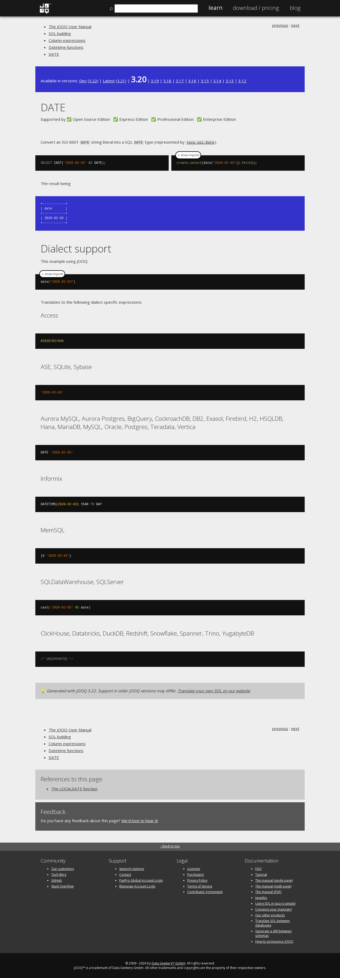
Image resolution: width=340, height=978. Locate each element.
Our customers (62, 868)
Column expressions (67, 40)
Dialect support (76, 248)
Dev (83, 80)
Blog (295, 7)
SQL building (60, 33)
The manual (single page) (274, 880)
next (295, 25)
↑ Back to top (170, 845)
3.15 (205, 80)
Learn (215, 7)
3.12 (242, 80)
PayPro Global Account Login (141, 880)
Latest (109, 80)
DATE (54, 54)
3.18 (167, 80)
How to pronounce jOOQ (274, 941)
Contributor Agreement (205, 891)
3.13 (230, 80)
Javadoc (261, 897)
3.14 (217, 80)
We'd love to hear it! (139, 820)
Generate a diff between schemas (273, 932)
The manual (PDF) (268, 891)
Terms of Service (199, 885)
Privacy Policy (197, 880)
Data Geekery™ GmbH (168, 963)
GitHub (56, 880)
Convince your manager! (273, 909)
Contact (125, 874)
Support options (131, 868)
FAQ (258, 868)
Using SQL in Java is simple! (275, 903)
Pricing (256, 7)
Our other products (270, 914)
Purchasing (195, 874)
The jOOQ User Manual (70, 26)
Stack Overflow (62, 885)
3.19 (155, 80)
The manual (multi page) (273, 885)
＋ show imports (188, 155)
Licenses (193, 868)
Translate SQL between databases (272, 922)
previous (280, 25)
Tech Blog (58, 874)
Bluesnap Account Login (137, 885)
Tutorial (261, 874)
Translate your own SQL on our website (214, 690)
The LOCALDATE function (74, 788)
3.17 (180, 80)
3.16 (192, 80)
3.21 (121, 80)
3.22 (93, 80)
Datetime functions (66, 47)
